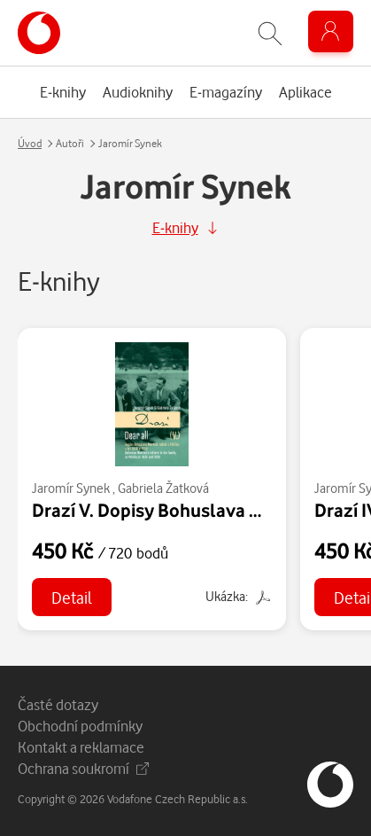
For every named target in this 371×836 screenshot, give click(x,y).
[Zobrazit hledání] (270, 33)
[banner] (39, 33)
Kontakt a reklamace (81, 747)
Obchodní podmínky (80, 725)
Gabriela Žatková (163, 488)
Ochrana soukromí (83, 768)
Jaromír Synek (71, 488)
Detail (71, 597)
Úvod (30, 143)
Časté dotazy (58, 704)
